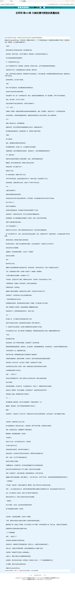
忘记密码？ (72, 1)
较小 (53, 7)
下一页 (59, 4)
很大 (61, 7)
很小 (51, 7)
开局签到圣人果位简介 (10, 4)
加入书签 (63, 4)
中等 (56, 7)
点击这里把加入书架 (30, 578)
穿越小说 (3, 4)
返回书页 (72, 4)
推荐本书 (68, 4)
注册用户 (67, 1)
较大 (58, 7)
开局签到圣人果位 (53, 4)
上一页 (47, 4)
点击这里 (48, 579)
